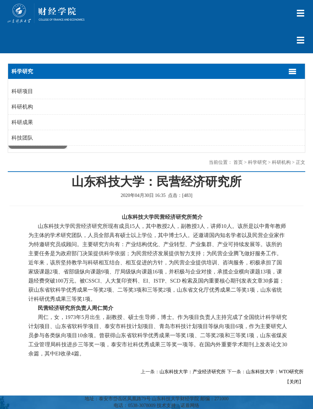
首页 (238, 162)
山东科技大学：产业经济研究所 (193, 371)
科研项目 (22, 91)
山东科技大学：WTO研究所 (275, 371)
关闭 (294, 381)
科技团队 (22, 138)
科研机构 (22, 107)
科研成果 (22, 122)
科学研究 (257, 162)
